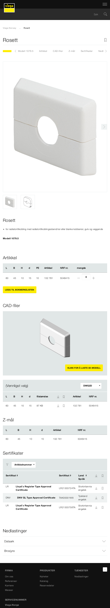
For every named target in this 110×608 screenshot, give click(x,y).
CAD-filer (58, 51)
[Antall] (86, 277)
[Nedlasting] (96, 475)
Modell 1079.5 (25, 51)
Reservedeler (47, 585)
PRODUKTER (47, 570)
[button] (55, 541)
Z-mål (72, 51)
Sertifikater (87, 51)
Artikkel (43, 51)
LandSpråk (81, 477)
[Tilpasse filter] (90, 386)
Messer (9, 590)
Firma (9, 570)
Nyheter (44, 576)
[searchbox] (52, 14)
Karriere (9, 585)
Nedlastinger (81, 576)
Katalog (44, 581)
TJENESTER (81, 570)
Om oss (9, 576)
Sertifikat (11, 475)
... (20, 28)
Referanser (11, 581)
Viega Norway (9, 28)
